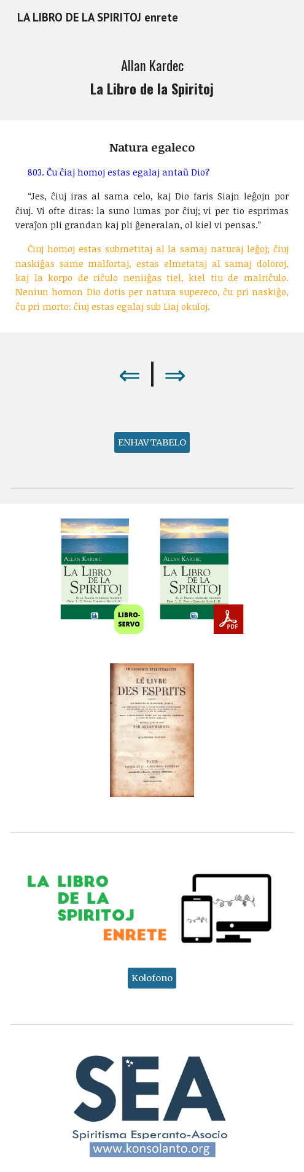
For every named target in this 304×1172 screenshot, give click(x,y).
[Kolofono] (152, 977)
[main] (152, 77)
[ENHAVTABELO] (152, 442)
